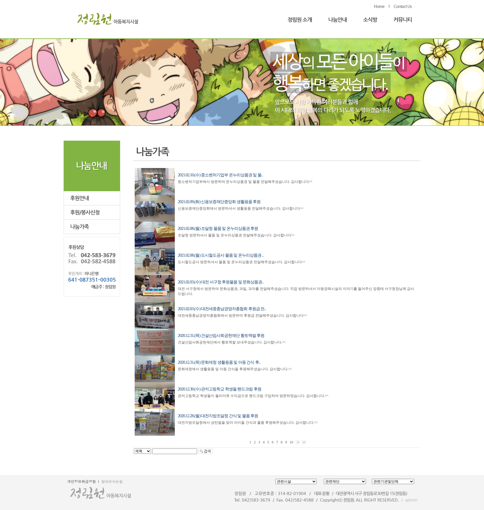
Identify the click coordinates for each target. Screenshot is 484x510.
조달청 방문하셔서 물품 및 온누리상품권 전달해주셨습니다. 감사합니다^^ (236, 235)
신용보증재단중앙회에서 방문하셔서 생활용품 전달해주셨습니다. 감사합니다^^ (240, 208)
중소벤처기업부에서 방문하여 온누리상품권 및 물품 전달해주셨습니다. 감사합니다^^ (245, 182)
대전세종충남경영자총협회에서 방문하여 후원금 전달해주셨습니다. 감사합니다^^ (242, 315)
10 (291, 442)
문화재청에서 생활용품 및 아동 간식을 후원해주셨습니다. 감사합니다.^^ (235, 369)
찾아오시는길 (112, 481)
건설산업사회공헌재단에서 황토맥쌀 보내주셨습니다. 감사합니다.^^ (231, 342)
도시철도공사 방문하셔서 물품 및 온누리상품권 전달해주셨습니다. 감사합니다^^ (241, 262)
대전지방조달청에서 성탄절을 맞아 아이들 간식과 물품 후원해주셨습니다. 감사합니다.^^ (248, 422)
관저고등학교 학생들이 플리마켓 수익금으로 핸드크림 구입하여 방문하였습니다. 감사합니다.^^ (253, 396)
